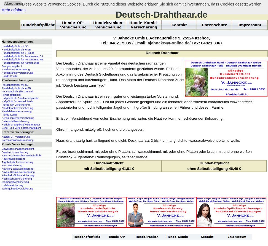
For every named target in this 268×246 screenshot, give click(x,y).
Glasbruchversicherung (15, 152)
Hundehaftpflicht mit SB (15, 46)
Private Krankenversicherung (18, 172)
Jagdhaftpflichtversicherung (17, 162)
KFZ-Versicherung (12, 165)
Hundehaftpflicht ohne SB (16, 49)
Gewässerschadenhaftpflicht (18, 149)
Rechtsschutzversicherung (17, 178)
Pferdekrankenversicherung (17, 108)
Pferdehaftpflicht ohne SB (16, 88)
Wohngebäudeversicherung (17, 188)
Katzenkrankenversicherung (18, 140)
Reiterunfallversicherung (16, 121)
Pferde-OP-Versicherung (16, 104)
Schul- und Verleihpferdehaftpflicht (21, 128)
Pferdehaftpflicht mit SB (15, 85)
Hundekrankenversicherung (17, 72)
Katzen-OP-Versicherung (16, 136)
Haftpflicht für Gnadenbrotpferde (20, 98)
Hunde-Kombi (9, 76)
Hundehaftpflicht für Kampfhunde (20, 63)
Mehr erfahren (13, 10)
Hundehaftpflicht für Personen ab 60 (22, 59)
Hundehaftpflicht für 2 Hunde (18, 53)
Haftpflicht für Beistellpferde (17, 101)
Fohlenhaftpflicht (11, 94)
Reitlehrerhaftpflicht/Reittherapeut (21, 124)
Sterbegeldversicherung (15, 182)
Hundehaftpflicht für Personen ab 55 (22, 56)
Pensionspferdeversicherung (18, 118)
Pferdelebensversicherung (16, 111)
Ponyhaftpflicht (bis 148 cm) (17, 91)
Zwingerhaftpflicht (12, 66)
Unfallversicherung (12, 185)
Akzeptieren (13, 4)
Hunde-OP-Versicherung (16, 69)
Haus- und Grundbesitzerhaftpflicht (21, 155)
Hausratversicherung (13, 158)
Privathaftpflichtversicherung (18, 175)
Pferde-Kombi (9, 114)
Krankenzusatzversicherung (17, 168)
